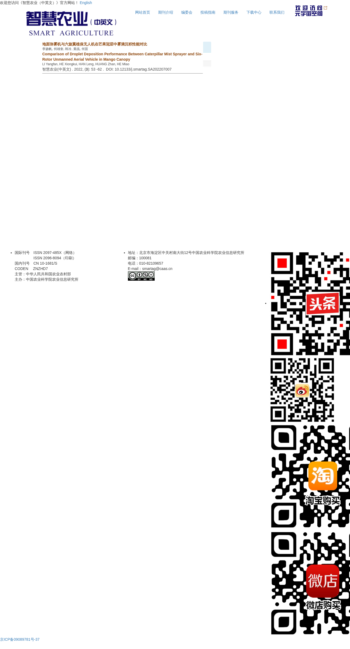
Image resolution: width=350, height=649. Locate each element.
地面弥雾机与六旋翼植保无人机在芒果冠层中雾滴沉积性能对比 (94, 44)
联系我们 (276, 12)
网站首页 (142, 12)
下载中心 (253, 12)
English (86, 3)
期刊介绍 (165, 12)
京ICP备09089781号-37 (20, 639)
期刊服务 (230, 12)
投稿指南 (207, 12)
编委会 (186, 12)
